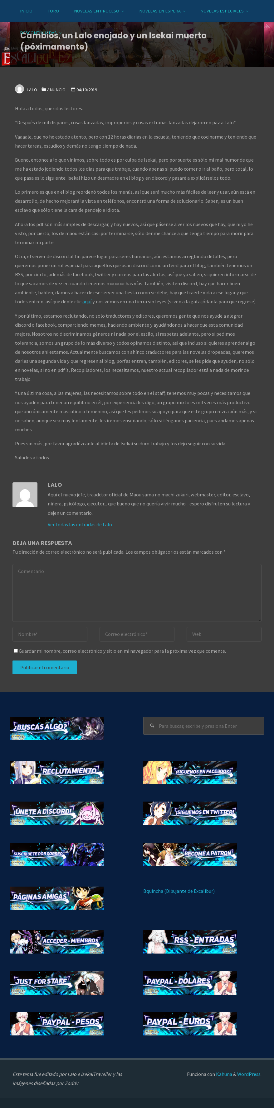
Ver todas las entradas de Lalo (80, 524)
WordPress (249, 1074)
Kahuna (223, 1074)
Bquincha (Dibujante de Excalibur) (179, 891)
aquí (86, 301)
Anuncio (56, 89)
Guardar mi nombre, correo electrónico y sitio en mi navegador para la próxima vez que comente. (120, 651)
